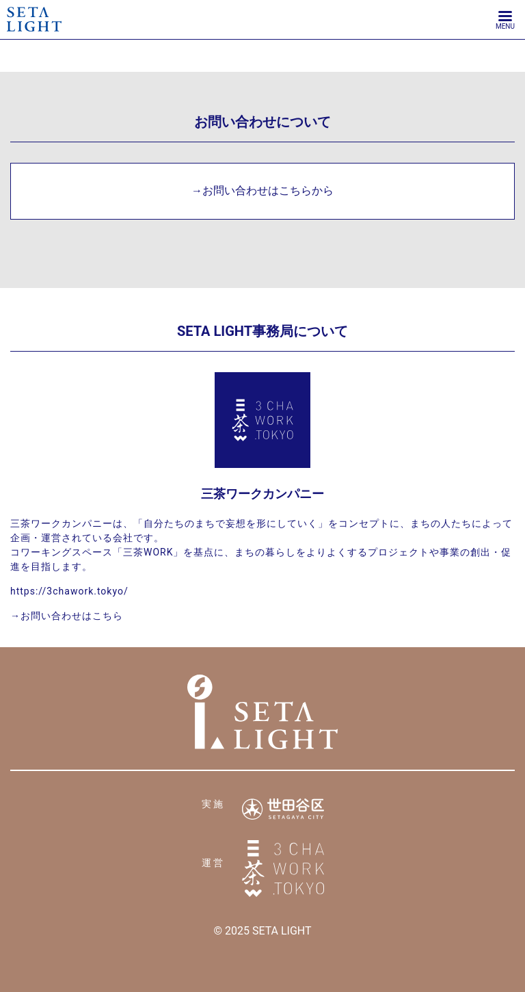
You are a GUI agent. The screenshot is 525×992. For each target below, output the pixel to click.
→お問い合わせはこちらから (262, 190)
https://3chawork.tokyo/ (69, 591)
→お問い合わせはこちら (66, 615)
